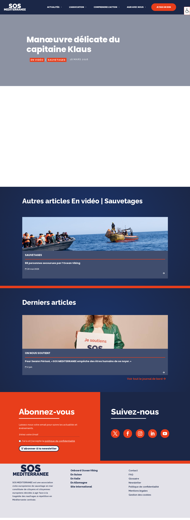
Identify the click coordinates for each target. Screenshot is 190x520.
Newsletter (135, 483)
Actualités (53, 7)
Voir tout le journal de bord (144, 378)
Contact (133, 471)
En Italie (75, 479)
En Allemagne (79, 483)
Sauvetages (57, 60)
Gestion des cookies (140, 495)
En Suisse (76, 475)
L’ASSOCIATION (76, 7)
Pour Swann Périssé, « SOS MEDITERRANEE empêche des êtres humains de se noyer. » (78, 361)
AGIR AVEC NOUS (135, 7)
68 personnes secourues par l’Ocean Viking (52, 263)
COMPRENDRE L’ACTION (105, 7)
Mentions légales (138, 491)
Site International (81, 487)
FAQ (131, 475)
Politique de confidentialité (144, 487)
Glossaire (134, 479)
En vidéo (37, 60)
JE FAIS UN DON (164, 7)
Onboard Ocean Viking (84, 471)
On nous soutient (37, 353)
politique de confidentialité (60, 441)
